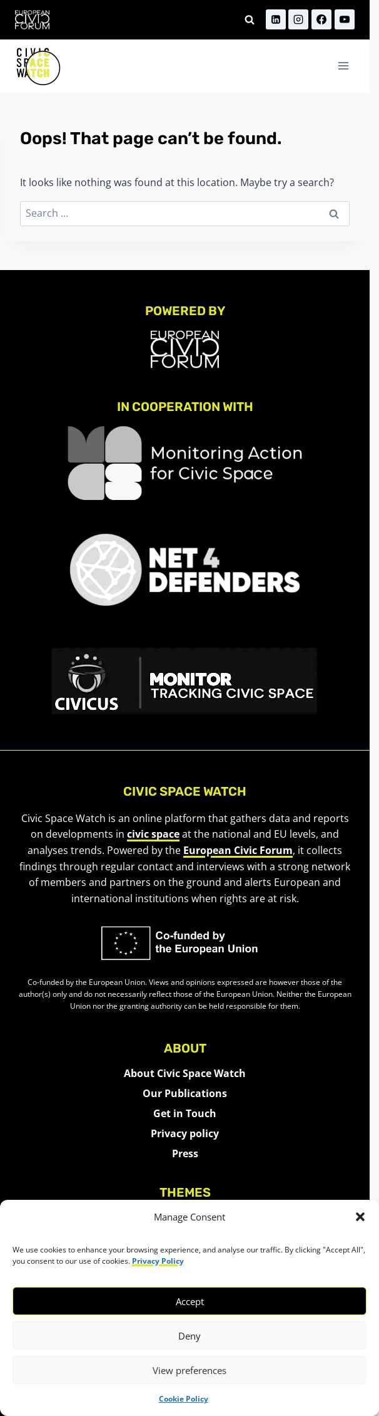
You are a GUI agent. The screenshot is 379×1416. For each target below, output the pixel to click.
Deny (189, 1336)
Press (185, 1153)
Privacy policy (185, 1133)
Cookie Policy (183, 1398)
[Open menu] (343, 66)
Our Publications (185, 1093)
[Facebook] (321, 19)
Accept (190, 1301)
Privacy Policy (158, 1261)
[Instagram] (298, 19)
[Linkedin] (276, 19)
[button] (360, 1216)
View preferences (189, 1370)
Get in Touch (184, 1113)
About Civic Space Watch (185, 1073)
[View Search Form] (250, 19)
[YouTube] (345, 19)
